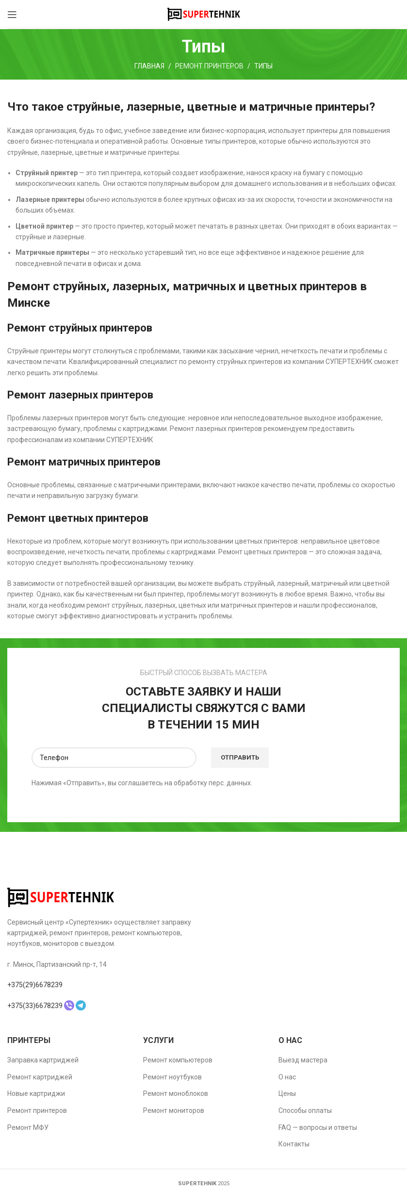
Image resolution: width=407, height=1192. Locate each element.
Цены (287, 1093)
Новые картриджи (36, 1093)
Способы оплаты (305, 1110)
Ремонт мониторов (173, 1110)
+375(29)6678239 (35, 985)
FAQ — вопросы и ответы (317, 1127)
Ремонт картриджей (39, 1077)
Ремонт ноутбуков (172, 1077)
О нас (287, 1077)
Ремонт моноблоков (175, 1093)
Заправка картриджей (43, 1060)
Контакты (293, 1144)
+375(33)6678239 (35, 1006)
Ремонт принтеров (209, 66)
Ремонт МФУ (28, 1127)
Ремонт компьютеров (177, 1060)
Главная (149, 66)
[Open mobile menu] (12, 14)
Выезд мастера (302, 1060)
